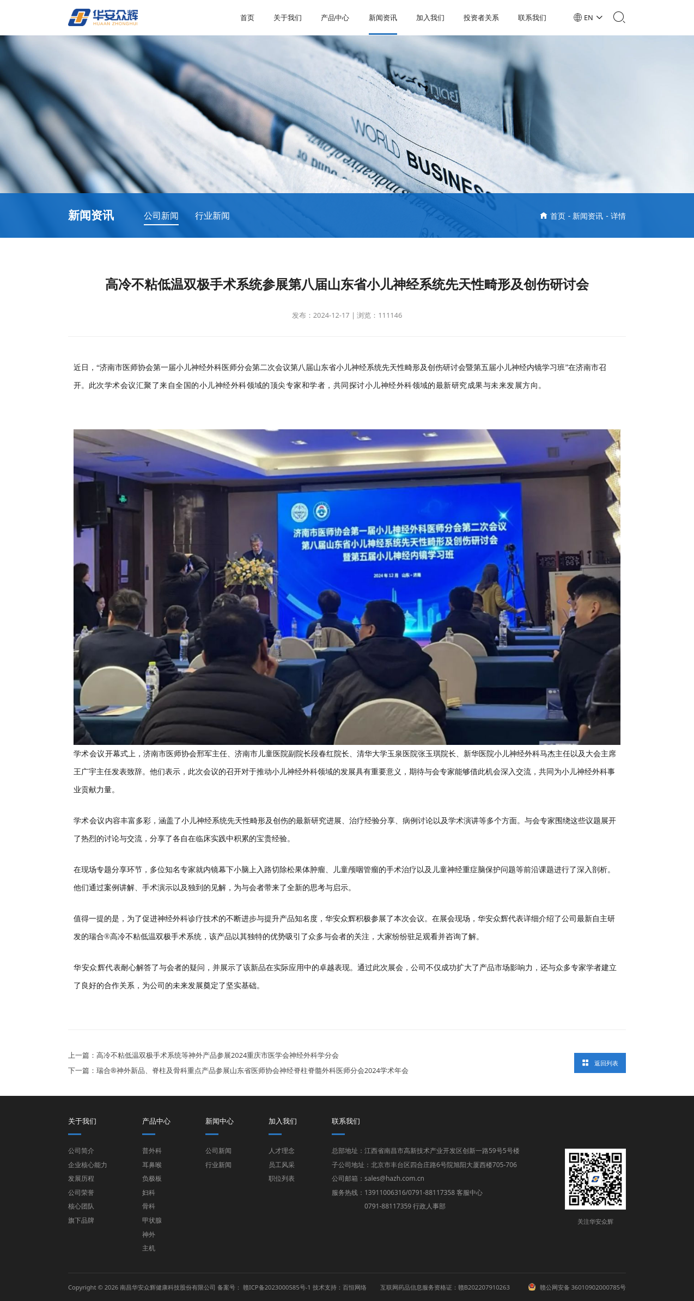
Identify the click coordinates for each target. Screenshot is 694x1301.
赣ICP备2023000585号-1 (277, 1287)
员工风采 (282, 1164)
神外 (148, 1234)
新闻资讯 (386, 17)
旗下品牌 (81, 1220)
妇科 (148, 1192)
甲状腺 (152, 1220)
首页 (250, 17)
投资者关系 (484, 17)
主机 (148, 1248)
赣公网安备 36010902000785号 (583, 1287)
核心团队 (81, 1206)
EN (591, 17)
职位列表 (282, 1178)
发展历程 (81, 1178)
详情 (618, 216)
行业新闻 (212, 215)
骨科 (148, 1206)
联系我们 (535, 17)
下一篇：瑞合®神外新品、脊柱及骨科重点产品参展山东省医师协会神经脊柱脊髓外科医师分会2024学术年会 (238, 1070)
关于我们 (291, 17)
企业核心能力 (87, 1164)
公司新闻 (161, 215)
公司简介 (81, 1150)
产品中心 (338, 17)
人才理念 (282, 1150)
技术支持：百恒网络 (340, 1287)
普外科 (152, 1150)
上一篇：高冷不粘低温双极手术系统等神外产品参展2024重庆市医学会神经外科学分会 (203, 1055)
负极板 (152, 1178)
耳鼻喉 (152, 1164)
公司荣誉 (81, 1192)
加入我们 (433, 17)
